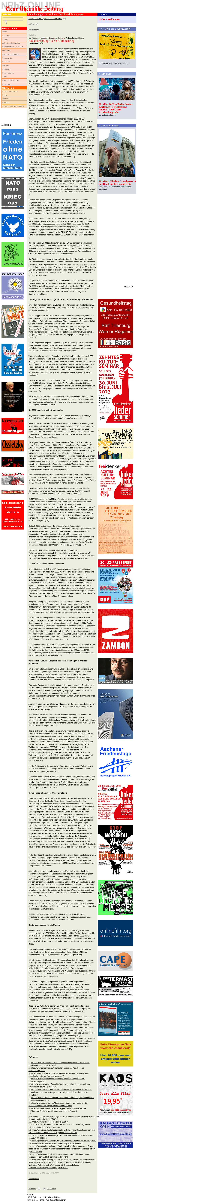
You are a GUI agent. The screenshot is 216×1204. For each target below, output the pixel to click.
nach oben (51, 1189)
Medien (5, 65)
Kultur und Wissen (10, 80)
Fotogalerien (8, 73)
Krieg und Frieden (10, 54)
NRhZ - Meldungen (109, 19)
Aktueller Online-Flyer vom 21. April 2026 (45, 19)
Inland (5, 39)
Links (4, 95)
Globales (6, 50)
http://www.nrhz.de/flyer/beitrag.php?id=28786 (48, 1168)
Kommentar (7, 58)
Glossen (6, 62)
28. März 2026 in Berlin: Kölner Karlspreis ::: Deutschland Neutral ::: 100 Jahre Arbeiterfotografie (116, 108)
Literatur (6, 84)
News (4, 32)
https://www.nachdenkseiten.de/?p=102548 (50, 1122)
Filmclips (6, 69)
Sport (4, 77)
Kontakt (5, 102)
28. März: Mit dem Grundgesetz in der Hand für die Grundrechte (117, 182)
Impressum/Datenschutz (13, 106)
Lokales (5, 35)
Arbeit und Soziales (11, 43)
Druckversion (33, 30)
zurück (31, 24)
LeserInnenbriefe (10, 91)
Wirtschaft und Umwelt (12, 47)
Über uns (6, 99)
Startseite (32, 1189)
